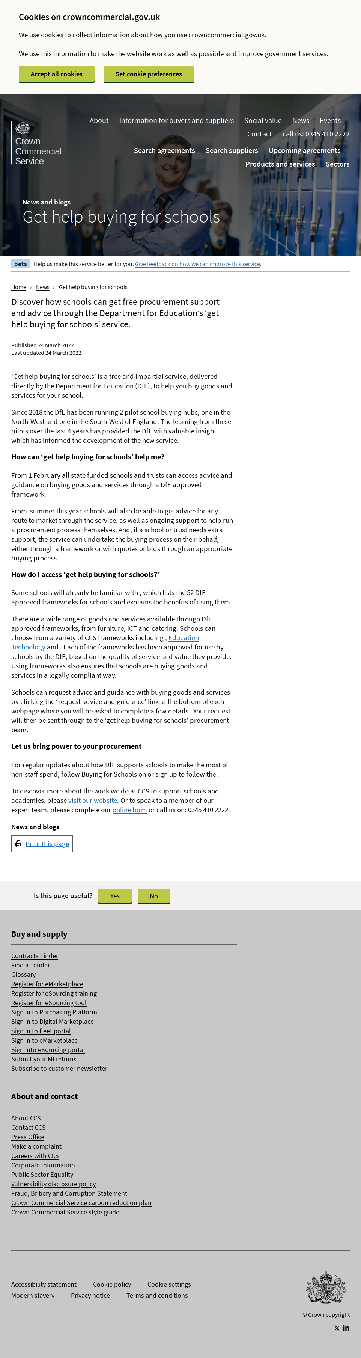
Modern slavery (32, 1295)
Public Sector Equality (42, 1174)
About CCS (26, 1118)
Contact (259, 133)
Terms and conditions (157, 1295)
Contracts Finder (34, 955)
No (154, 895)
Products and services (280, 163)
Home (18, 287)
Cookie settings (169, 1284)
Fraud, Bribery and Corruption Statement (69, 1193)
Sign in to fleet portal (41, 1030)
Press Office (27, 1136)
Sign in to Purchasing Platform (54, 1012)
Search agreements (164, 150)
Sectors (338, 163)
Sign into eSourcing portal (48, 1049)
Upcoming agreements (305, 150)
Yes (115, 895)
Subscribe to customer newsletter (59, 1068)
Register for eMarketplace (47, 984)
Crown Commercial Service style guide (65, 1212)
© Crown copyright (326, 1314)
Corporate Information (43, 1165)
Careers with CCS (35, 1155)
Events (330, 120)
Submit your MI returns (44, 1059)
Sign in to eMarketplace (44, 1040)
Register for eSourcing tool (49, 1002)
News (300, 120)
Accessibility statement (44, 1284)
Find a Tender (30, 965)
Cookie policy (112, 1284)
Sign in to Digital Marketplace (52, 1021)
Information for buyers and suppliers (176, 120)
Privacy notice (90, 1295)
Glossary (23, 974)
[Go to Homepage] (326, 1290)
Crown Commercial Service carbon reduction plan (81, 1202)
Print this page (47, 843)
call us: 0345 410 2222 (316, 133)
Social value (263, 120)
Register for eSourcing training (54, 993)
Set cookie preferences (149, 74)
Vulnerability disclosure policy (53, 1183)
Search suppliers (232, 150)
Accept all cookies (57, 74)
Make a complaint (36, 1146)
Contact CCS (28, 1127)
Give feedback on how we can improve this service (197, 264)
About (99, 120)
